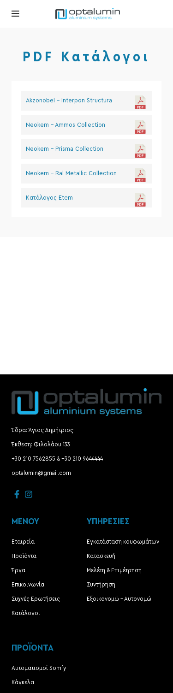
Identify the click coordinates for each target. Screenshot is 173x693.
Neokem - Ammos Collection (65, 125)
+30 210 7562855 (33, 459)
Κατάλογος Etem (49, 198)
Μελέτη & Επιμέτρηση (114, 570)
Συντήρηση (101, 584)
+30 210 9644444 (82, 459)
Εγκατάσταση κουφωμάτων (123, 542)
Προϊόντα (24, 556)
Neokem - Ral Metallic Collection (71, 173)
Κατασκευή (101, 556)
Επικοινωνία (28, 584)
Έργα (18, 570)
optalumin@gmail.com (41, 473)
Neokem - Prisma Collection (64, 149)
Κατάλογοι (26, 613)
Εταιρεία (23, 542)
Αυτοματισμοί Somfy (39, 668)
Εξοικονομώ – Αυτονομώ (119, 599)
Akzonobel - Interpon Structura (69, 100)
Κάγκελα (23, 682)
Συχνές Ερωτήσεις (36, 599)
